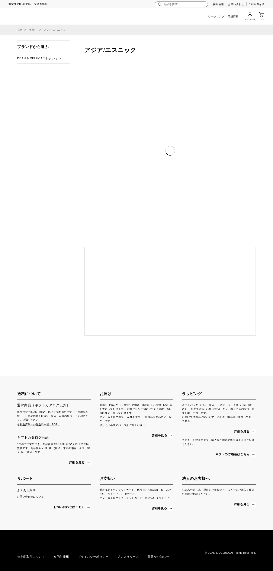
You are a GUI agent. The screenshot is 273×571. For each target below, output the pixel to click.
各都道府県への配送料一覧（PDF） (38, 424)
